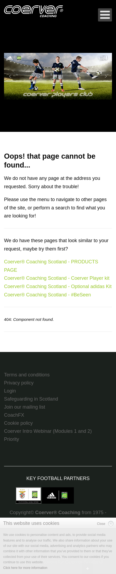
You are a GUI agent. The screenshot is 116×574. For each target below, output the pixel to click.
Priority (11, 439)
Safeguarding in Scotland (31, 399)
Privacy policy (19, 383)
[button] (58, 76)
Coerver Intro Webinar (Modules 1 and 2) (48, 431)
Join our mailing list (24, 407)
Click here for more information (25, 568)
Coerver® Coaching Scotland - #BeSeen (47, 294)
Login (10, 391)
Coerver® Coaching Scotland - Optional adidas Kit (57, 286)
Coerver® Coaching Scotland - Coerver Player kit (56, 278)
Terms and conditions (27, 374)
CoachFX (14, 415)
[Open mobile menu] (105, 14)
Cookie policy (18, 423)
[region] (58, 76)
